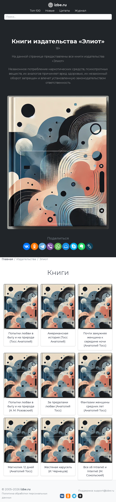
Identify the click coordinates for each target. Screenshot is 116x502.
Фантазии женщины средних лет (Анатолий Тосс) (95, 406)
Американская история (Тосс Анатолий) (58, 337)
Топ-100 (35, 10)
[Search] (58, 17)
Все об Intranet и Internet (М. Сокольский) (95, 471)
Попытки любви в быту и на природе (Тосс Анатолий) (21, 337)
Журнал (80, 10)
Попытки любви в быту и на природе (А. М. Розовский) (21, 406)
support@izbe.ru (104, 490)
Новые (50, 10)
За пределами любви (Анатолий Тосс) (57, 406)
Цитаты (64, 10)
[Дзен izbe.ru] (80, 496)
